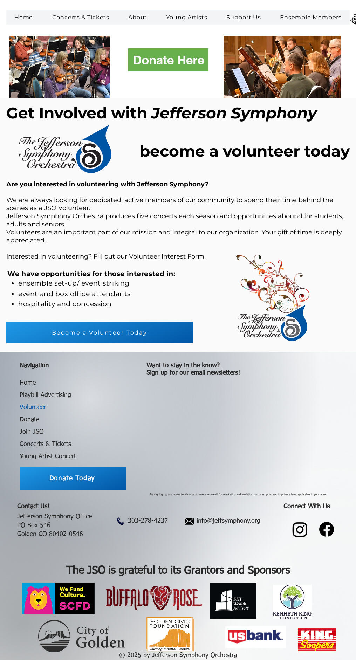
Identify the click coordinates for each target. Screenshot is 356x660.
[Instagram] (300, 529)
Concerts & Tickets (45, 444)
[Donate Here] (168, 59)
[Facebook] (326, 529)
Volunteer (33, 407)
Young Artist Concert (48, 456)
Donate (29, 420)
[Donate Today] (73, 478)
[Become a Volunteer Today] (99, 332)
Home (28, 383)
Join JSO (32, 432)
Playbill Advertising (45, 395)
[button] (137, 17)
